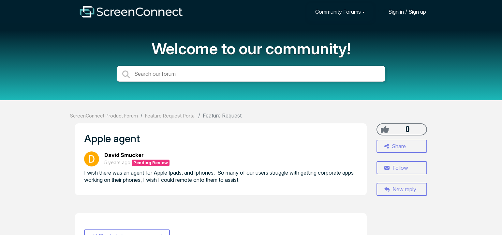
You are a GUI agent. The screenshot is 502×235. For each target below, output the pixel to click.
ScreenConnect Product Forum (104, 115)
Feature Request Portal (170, 115)
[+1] (385, 129)
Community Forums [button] (338, 11)
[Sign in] (402, 12)
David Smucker (124, 155)
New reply (400, 189)
